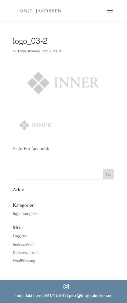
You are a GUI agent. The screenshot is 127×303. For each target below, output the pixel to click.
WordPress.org (24, 260)
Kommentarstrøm (26, 252)
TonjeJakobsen (28, 51)
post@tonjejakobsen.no (90, 295)
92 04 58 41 (55, 295)
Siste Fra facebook (31, 148)
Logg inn (19, 236)
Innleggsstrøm (23, 244)
